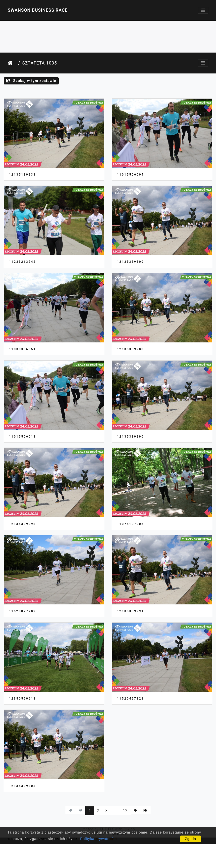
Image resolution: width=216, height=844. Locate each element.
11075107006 (130, 524)
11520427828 (130, 698)
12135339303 (22, 786)
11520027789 (22, 611)
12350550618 (22, 698)
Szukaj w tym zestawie (31, 80)
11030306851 (22, 349)
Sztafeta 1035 (39, 63)
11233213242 (22, 261)
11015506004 (130, 174)
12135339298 (22, 524)
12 (125, 811)
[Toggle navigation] (203, 10)
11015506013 (22, 436)
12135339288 (130, 349)
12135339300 (130, 261)
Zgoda (190, 839)
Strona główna (12, 63)
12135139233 (22, 174)
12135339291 (130, 611)
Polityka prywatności (98, 839)
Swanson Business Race (37, 10)
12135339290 (130, 436)
